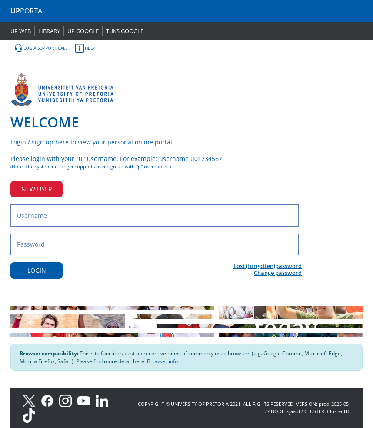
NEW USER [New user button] (36, 189)
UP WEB (20, 31)
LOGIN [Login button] (36, 270)
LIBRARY (49, 31)
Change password (278, 273)
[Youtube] (86, 400)
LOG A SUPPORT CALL (40, 48)
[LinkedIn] (104, 400)
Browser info (162, 361)
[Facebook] (50, 400)
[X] (31, 400)
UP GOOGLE (83, 31)
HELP (85, 48)
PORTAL (28, 11)
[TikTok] (31, 414)
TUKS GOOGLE (124, 31)
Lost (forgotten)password (267, 266)
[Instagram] (68, 400)
